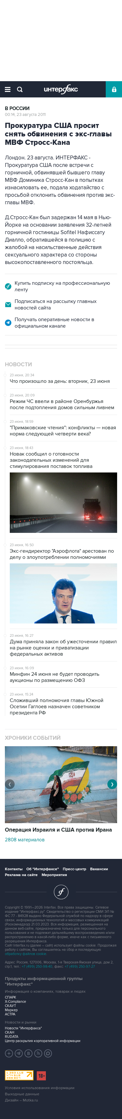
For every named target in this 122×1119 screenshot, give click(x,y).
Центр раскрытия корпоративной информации (42, 1041)
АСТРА (10, 1014)
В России (17, 109)
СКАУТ (10, 1006)
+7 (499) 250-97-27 (80, 966)
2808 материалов (25, 840)
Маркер (11, 1010)
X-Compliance (15, 1002)
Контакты (13, 869)
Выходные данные (22, 1094)
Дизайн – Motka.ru (21, 1100)
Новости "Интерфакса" (23, 1028)
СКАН (9, 1032)
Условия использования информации (40, 1088)
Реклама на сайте (21, 875)
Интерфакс (61, 89)
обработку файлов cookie (25, 954)
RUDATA (11, 1037)
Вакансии (99, 869)
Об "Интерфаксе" (42, 869)
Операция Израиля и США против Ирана (58, 830)
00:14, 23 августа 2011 (25, 114)
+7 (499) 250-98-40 (37, 966)
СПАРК (10, 997)
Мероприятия (54, 875)
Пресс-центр (74, 869)
